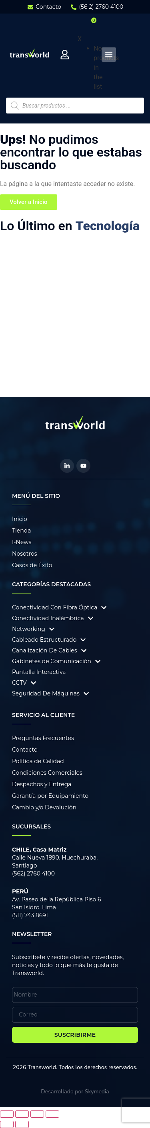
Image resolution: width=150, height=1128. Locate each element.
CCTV (19, 682)
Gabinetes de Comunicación (51, 661)
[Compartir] (37, 1114)
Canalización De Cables (44, 650)
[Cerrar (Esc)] (52, 1114)
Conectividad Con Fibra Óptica (54, 607)
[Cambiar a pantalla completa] (22, 1114)
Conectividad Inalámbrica (48, 618)
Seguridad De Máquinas (46, 693)
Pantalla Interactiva (39, 672)
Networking (28, 629)
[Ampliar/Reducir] (7, 1114)
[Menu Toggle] (109, 54)
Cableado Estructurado (44, 639)
